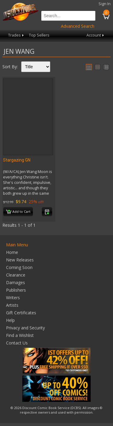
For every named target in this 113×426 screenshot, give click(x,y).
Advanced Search (77, 26)
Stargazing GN (16, 160)
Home (12, 252)
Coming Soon (19, 267)
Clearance (15, 275)
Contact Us (17, 343)
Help (10, 320)
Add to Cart (18, 212)
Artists (12, 305)
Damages (15, 282)
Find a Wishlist (20, 335)
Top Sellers (39, 35)
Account (95, 35)
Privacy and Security (25, 328)
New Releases (20, 260)
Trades (16, 35)
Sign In (105, 3)
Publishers (16, 290)
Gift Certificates (21, 312)
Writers (13, 297)
